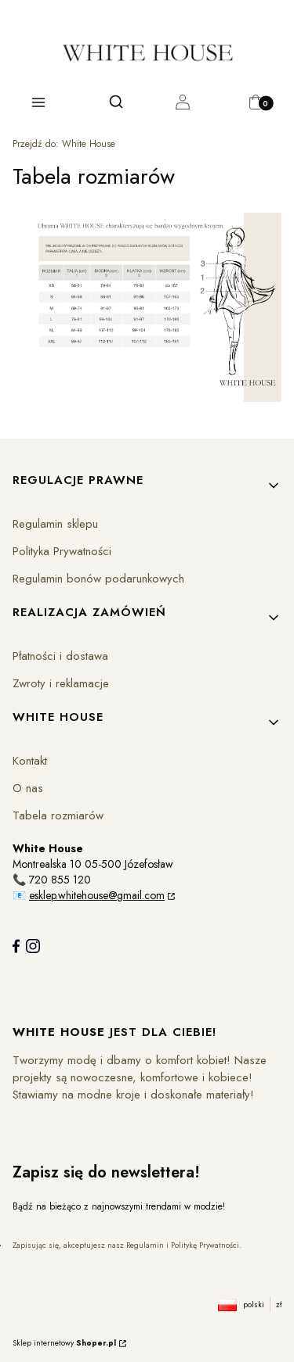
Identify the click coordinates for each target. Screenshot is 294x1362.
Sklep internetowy (64, 1343)
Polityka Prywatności (62, 551)
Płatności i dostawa (60, 656)
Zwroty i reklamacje (61, 683)
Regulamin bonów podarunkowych (98, 578)
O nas (28, 788)
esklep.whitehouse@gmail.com (97, 895)
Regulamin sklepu (55, 523)
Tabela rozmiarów (58, 815)
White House (64, 144)
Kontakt (30, 760)
